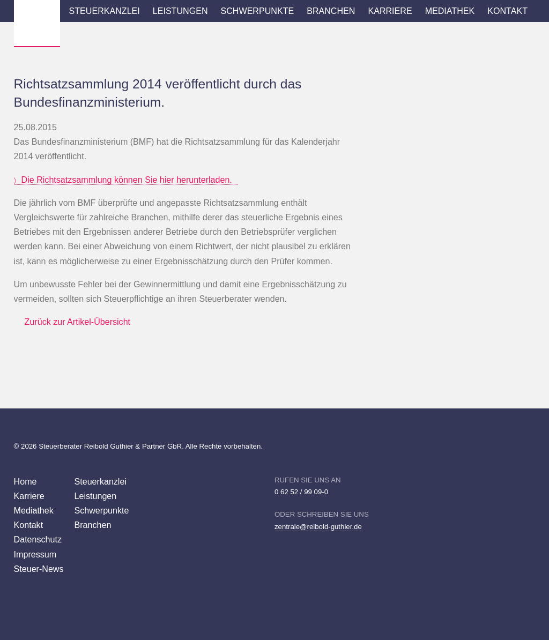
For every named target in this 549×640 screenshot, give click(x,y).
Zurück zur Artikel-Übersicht (77, 321)
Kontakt (507, 11)
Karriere (390, 11)
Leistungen (180, 11)
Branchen (331, 11)
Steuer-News (39, 569)
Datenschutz (38, 539)
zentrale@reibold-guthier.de (318, 527)
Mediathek (450, 11)
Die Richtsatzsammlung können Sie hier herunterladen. (126, 179)
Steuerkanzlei (104, 11)
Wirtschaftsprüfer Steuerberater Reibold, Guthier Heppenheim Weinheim (37, 23)
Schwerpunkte (257, 11)
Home (25, 481)
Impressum (35, 554)
